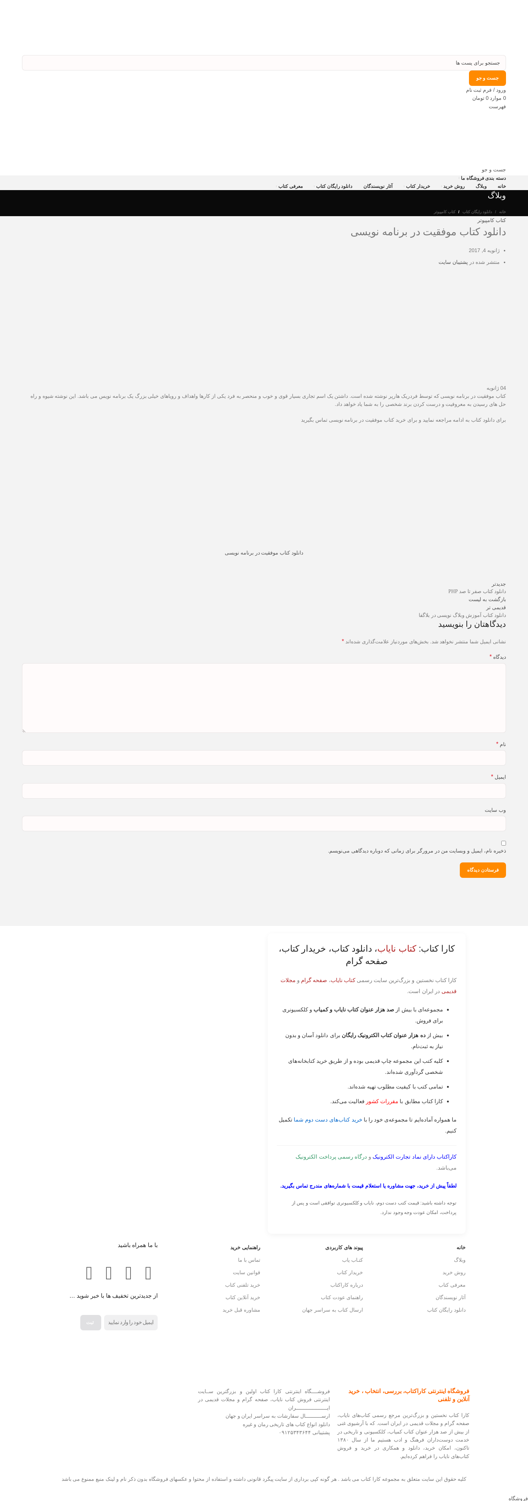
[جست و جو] (264, 62)
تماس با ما (249, 1260)
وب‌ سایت (495, 810)
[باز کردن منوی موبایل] (497, 106)
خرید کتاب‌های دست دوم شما (328, 1119)
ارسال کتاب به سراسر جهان (332, 1310)
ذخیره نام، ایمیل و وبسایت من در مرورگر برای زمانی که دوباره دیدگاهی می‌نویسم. (417, 851)
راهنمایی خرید (245, 1247)
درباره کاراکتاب (346, 1285)
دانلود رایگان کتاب (477, 212)
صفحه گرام (314, 980)
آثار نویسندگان (451, 1297)
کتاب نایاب (343, 980)
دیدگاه (497, 657)
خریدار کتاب (350, 1272)
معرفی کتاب (452, 1285)
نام (501, 744)
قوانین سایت (246, 1272)
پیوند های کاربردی (344, 1247)
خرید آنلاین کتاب (242, 1297)
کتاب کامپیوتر (444, 212)
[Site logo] (483, 27)
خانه (502, 212)
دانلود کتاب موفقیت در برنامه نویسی (264, 553)
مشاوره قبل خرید (241, 1310)
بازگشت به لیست (487, 599)
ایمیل (498, 777)
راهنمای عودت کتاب (342, 1297)
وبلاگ (460, 1260)
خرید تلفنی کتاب (242, 1285)
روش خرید (454, 1272)
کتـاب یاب (352, 1260)
